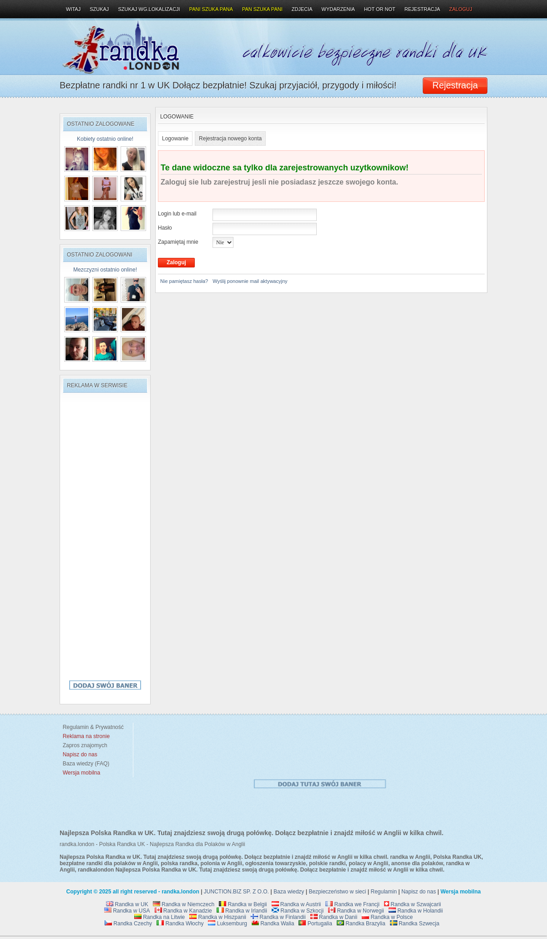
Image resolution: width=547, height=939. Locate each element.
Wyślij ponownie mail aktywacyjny (250, 281)
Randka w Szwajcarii (412, 904)
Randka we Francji (352, 904)
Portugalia (315, 923)
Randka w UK (127, 904)
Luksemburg (227, 923)
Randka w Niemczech (183, 904)
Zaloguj (460, 9)
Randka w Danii (333, 917)
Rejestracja (422, 9)
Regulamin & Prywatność (92, 727)
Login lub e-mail (177, 213)
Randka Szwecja (415, 923)
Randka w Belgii (243, 904)
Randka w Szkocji (298, 911)
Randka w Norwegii (356, 911)
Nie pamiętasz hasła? (184, 281)
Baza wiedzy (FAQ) (84, 763)
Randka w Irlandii (242, 911)
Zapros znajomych (85, 745)
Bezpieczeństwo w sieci (337, 891)
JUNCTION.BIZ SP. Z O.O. (236, 891)
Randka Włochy (180, 923)
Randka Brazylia (361, 923)
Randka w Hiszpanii (217, 917)
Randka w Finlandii (278, 917)
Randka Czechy (128, 923)
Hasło (165, 228)
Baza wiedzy (289, 891)
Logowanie (175, 138)
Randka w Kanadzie (183, 911)
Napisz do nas (418, 891)
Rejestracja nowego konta (230, 138)
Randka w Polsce (387, 917)
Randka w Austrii (296, 904)
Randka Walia (273, 923)
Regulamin (384, 891)
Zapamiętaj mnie (178, 242)
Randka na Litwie (159, 917)
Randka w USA (127, 911)
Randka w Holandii (416, 911)
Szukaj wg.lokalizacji (149, 9)
